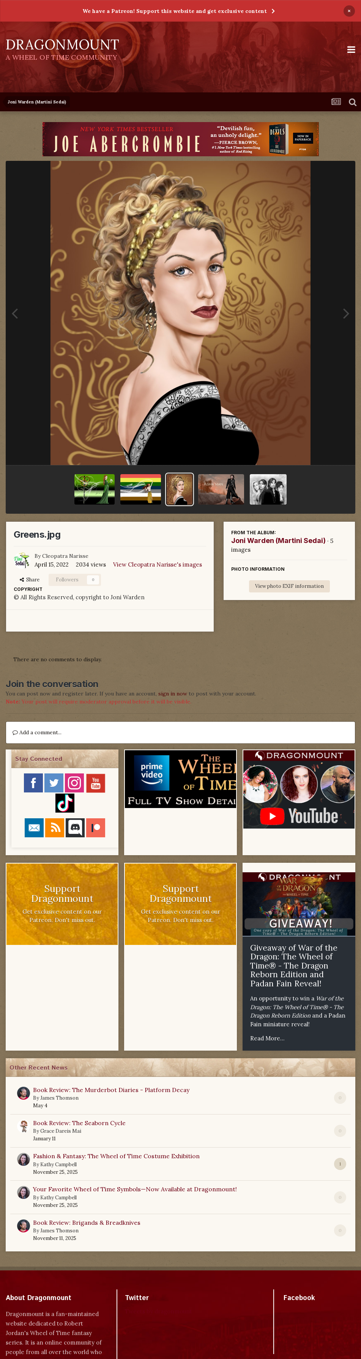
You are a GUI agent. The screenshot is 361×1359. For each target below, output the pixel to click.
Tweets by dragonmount (158, 1311)
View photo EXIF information (289, 586)
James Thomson (59, 1098)
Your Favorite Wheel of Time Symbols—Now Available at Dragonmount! (135, 1189)
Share (29, 579)
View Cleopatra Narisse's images (157, 564)
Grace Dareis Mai (60, 1131)
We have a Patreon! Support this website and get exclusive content (174, 11)
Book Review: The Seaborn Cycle (79, 1123)
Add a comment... (37, 732)
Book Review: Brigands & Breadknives (86, 1222)
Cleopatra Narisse (65, 555)
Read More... (267, 1038)
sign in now (172, 693)
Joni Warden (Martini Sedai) (278, 541)
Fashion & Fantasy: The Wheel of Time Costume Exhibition (116, 1156)
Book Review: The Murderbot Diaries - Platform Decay (111, 1090)
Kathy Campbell (58, 1164)
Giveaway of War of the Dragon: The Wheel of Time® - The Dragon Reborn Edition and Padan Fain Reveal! (293, 966)
